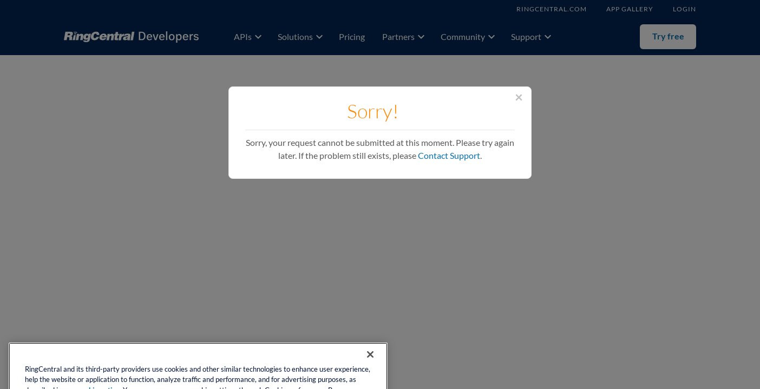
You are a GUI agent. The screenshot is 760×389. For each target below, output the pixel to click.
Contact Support (449, 155)
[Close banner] (370, 363)
